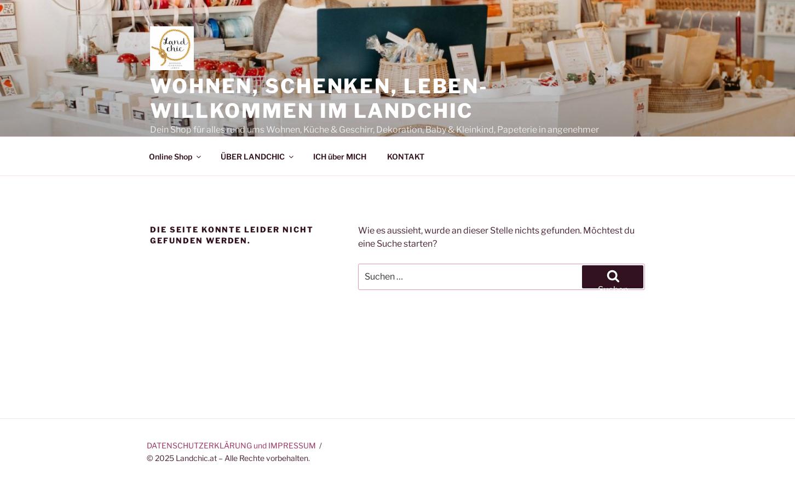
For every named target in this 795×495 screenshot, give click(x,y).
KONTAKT (405, 156)
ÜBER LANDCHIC (258, 156)
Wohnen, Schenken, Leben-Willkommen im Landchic (319, 98)
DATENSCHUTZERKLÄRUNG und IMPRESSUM (231, 445)
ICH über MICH (339, 156)
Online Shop (176, 156)
